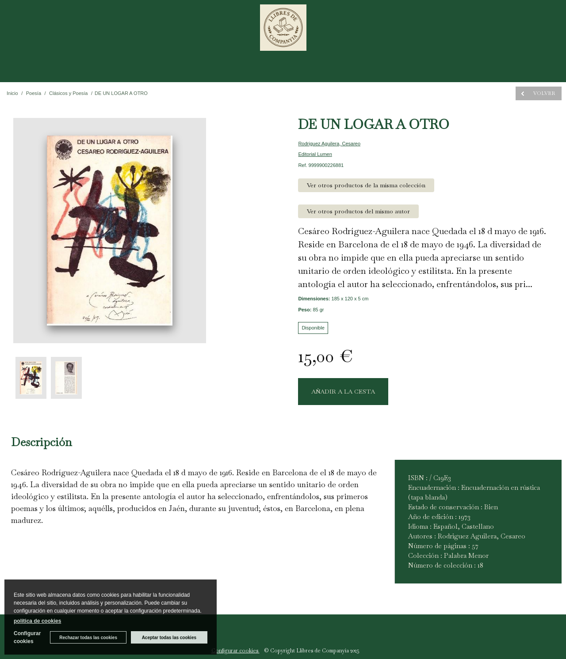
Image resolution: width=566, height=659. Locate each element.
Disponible (313, 327)
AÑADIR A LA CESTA (343, 391)
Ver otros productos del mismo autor (358, 211)
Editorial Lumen (315, 154)
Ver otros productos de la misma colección (366, 185)
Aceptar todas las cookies (169, 637)
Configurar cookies (235, 650)
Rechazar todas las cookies (88, 637)
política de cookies (37, 621)
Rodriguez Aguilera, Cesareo (329, 143)
